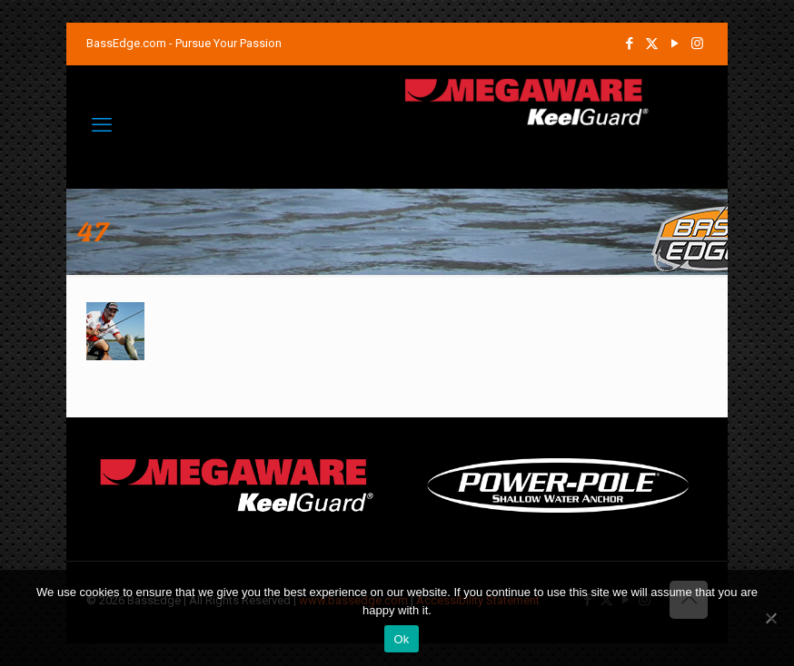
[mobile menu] (101, 125)
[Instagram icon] (697, 43)
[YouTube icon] (674, 43)
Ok (401, 639)
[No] (771, 618)
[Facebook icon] (629, 43)
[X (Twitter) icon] (652, 43)
